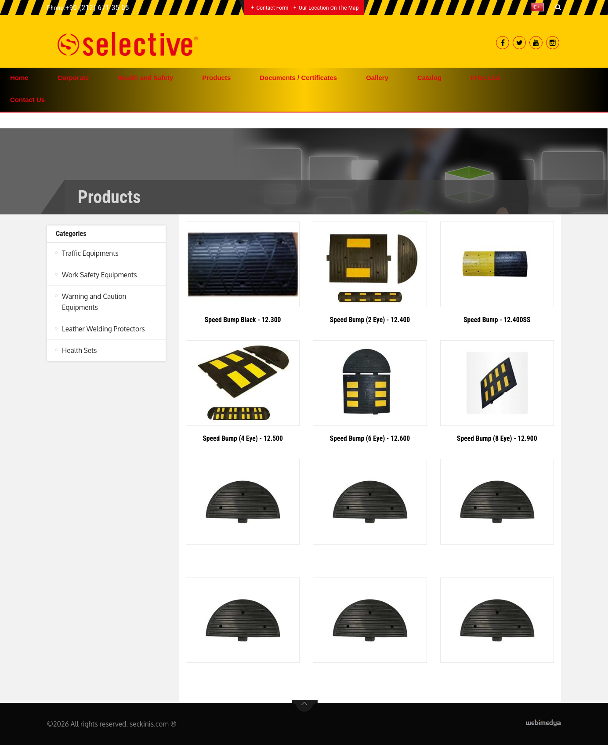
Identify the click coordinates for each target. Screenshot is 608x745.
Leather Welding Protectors (104, 328)
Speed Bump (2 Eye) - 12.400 (370, 320)
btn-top (305, 706)
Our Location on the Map (329, 7)
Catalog (429, 77)
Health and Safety (145, 77)
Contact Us (27, 99)
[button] (539, 7)
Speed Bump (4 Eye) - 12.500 (242, 438)
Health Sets (80, 349)
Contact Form (271, 7)
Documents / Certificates (298, 77)
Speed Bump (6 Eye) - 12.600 (370, 438)
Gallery (377, 77)
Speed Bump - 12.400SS (497, 320)
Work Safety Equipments (100, 274)
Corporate (73, 77)
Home (19, 77)
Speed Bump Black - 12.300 (243, 320)
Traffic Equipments (90, 253)
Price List (485, 77)
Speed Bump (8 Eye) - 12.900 (497, 438)
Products (216, 77)
